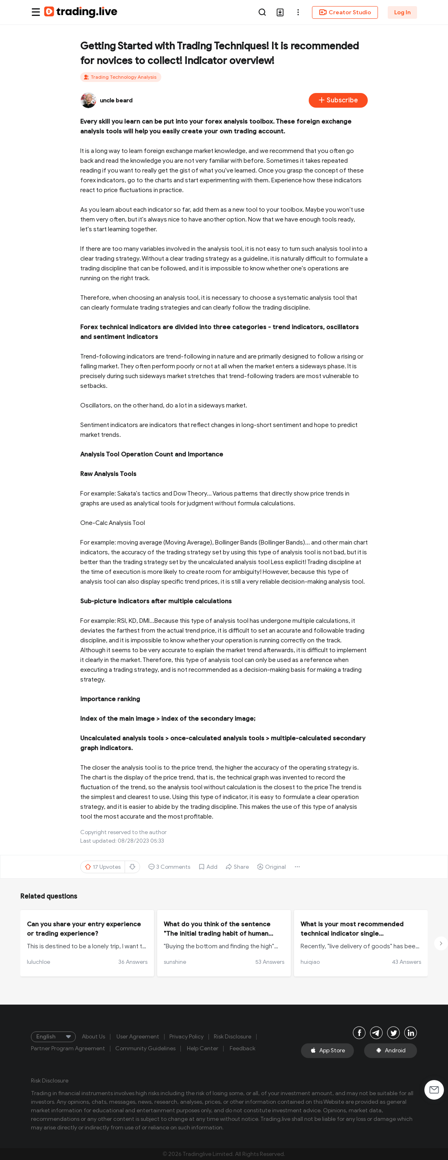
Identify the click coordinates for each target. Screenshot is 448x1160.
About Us (93, 1037)
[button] (298, 12)
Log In (402, 12)
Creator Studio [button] (345, 12)
